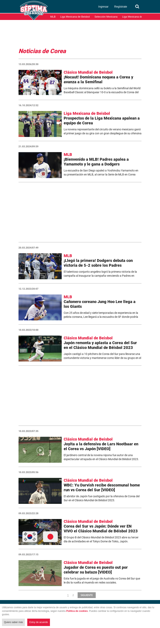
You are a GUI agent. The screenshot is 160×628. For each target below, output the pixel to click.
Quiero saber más (13, 622)
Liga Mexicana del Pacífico (137, 16)
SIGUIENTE (86, 595)
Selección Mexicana (106, 16)
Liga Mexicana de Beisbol (75, 16)
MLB (53, 16)
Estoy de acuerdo (38, 622)
